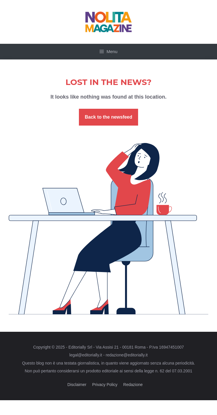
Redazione (133, 384)
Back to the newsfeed (108, 117)
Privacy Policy (104, 384)
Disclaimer (76, 384)
